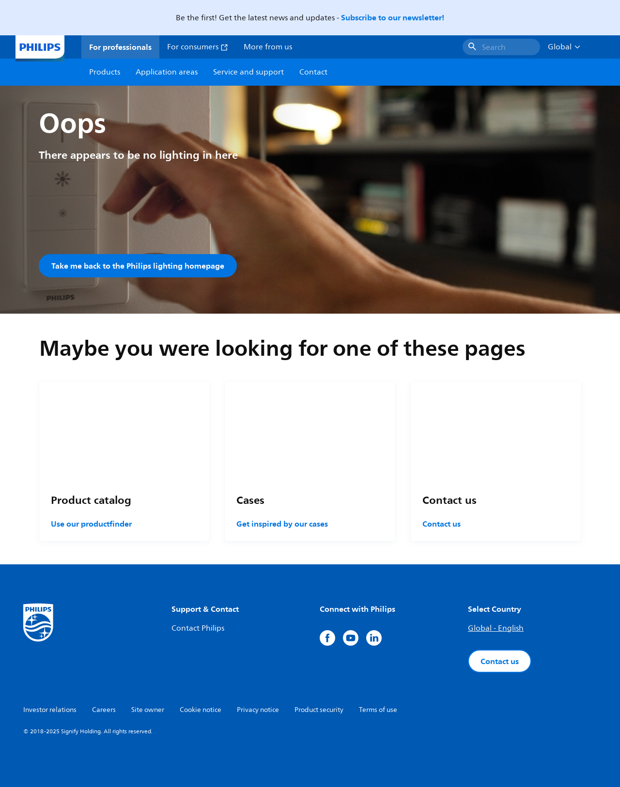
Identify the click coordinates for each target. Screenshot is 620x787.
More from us (268, 47)
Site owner (147, 709)
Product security (318, 709)
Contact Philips (197, 628)
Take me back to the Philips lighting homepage (137, 265)
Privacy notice (258, 709)
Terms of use (378, 709)
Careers (104, 709)
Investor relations (50, 709)
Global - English (496, 628)
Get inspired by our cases (282, 524)
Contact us (441, 524)
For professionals (120, 47)
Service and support (248, 72)
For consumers (197, 47)
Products (104, 72)
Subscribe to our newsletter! (392, 17)
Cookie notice (200, 709)
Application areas (167, 72)
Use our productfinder (91, 524)
